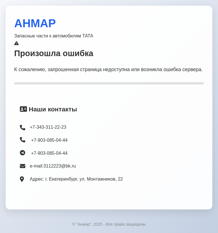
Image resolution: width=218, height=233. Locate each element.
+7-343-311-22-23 (48, 127)
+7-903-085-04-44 (44, 140)
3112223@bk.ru (59, 166)
